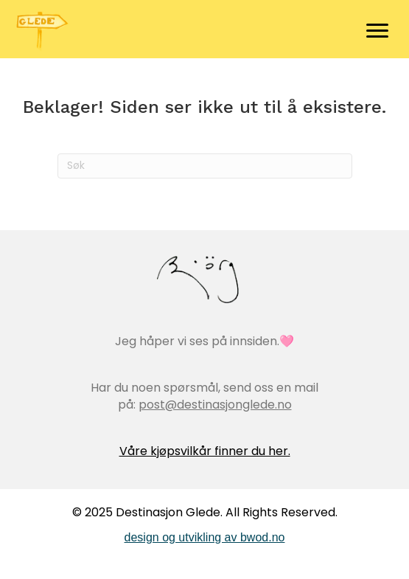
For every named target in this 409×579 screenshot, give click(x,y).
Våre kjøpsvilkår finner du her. (204, 451)
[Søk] (204, 165)
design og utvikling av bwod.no (205, 537)
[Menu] (377, 31)
